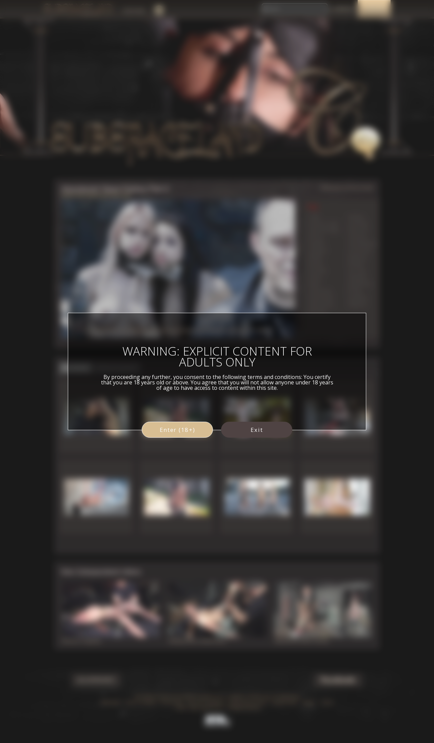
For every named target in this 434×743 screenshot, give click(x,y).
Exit (257, 430)
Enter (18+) (177, 430)
